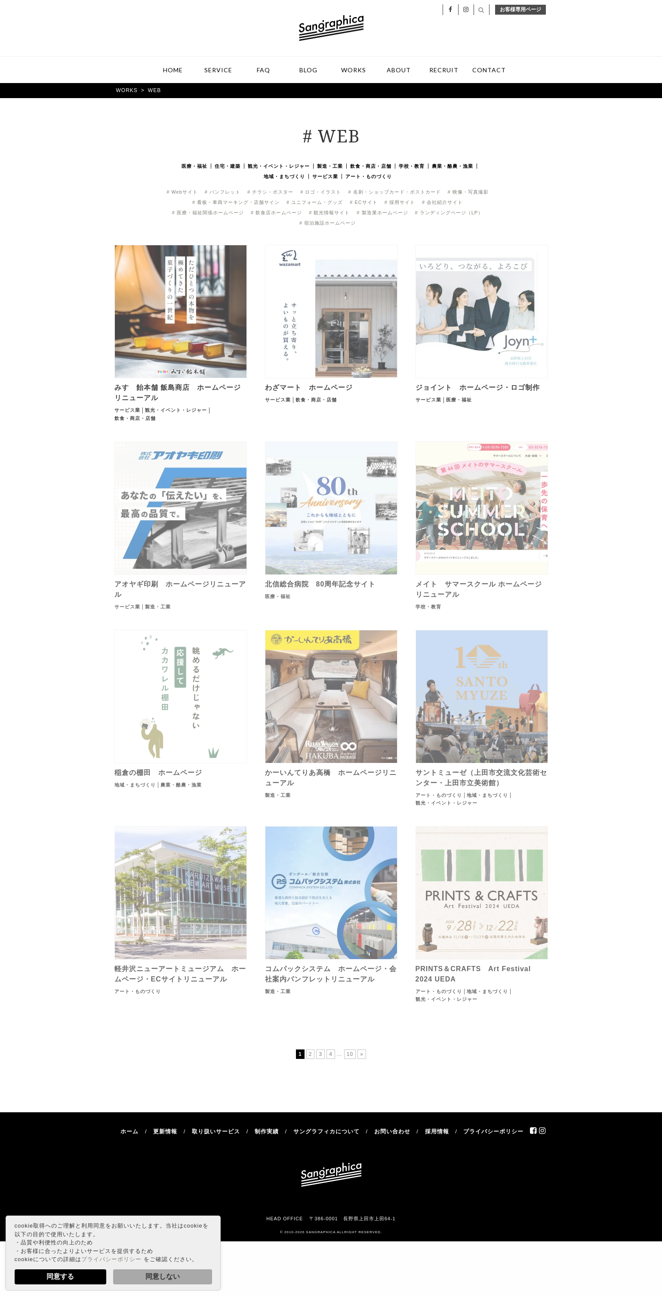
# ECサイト (363, 203)
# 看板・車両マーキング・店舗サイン (236, 203)
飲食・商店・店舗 (370, 167)
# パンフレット (222, 192)
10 (350, 1055)
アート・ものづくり (368, 177)
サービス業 (325, 177)
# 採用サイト (400, 203)
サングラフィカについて (326, 1132)
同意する (60, 1276)
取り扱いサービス (216, 1132)
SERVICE (218, 70)
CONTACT (489, 70)
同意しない (162, 1276)
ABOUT (399, 70)
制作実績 (267, 1132)
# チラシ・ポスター (270, 192)
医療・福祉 (194, 167)
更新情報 (165, 1132)
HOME (173, 70)
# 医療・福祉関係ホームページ (208, 213)
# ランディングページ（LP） (449, 213)
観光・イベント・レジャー (279, 167)
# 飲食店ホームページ (276, 213)
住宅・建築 (227, 167)
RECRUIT (444, 70)
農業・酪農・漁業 (452, 167)
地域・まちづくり (284, 177)
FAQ (263, 70)
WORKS (353, 70)
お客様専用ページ (520, 10)
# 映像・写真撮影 (468, 192)
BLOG (308, 70)
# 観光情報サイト (329, 213)
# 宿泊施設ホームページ (327, 223)
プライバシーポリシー (111, 1259)
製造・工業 (330, 167)
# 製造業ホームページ (382, 213)
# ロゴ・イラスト (320, 192)
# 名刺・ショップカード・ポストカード (394, 192)
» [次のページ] (361, 1055)
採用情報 (437, 1132)
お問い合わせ (392, 1132)
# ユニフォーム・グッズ (314, 203)
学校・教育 (412, 167)
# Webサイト (182, 192)
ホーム (129, 1132)
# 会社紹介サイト (442, 203)
